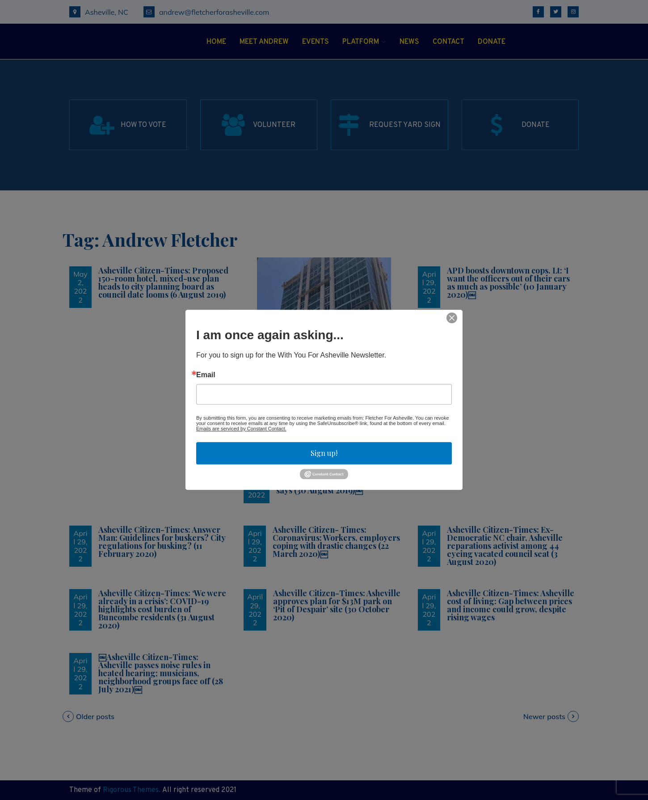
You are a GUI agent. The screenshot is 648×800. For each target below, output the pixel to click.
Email (205, 375)
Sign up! (324, 453)
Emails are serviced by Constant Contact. (241, 428)
